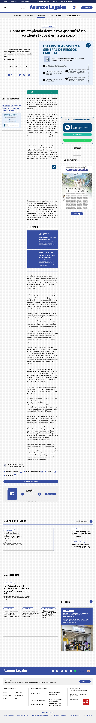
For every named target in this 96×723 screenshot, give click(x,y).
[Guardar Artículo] (11, 75)
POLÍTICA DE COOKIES (37, 704)
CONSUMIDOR (41, 15)
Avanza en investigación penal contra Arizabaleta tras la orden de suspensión (30, 614)
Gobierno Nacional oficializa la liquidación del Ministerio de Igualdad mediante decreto (48, 614)
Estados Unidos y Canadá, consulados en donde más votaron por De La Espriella (81, 546)
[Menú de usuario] (74, 8)
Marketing (14, 1)
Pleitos (65, 602)
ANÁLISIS (58, 15)
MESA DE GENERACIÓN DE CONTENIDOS (54, 693)
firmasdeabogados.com (59, 715)
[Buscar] (13, 7)
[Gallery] (31, 493)
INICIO (5, 693)
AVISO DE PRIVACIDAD (54, 697)
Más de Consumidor (15, 521)
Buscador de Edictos (73, 15)
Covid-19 (50, 472)
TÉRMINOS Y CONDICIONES (38, 700)
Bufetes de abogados (26, 1)
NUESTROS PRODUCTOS (37, 697)
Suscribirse (87, 7)
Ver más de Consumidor (84, 521)
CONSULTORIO (29, 15)
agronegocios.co (22, 715)
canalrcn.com (75, 715)
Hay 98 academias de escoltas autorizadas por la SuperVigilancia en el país (16, 590)
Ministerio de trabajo (12, 472)
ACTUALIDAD (17, 15)
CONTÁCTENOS (35, 693)
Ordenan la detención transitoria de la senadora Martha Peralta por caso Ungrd (11, 614)
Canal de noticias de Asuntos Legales (42, 92)
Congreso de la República (66, 1)
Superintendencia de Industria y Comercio (46, 1)
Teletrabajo (9, 475)
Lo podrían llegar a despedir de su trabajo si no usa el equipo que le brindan (13, 535)
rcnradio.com (87, 715)
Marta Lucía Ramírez (33, 472)
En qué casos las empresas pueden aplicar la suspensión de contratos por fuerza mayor (11, 107)
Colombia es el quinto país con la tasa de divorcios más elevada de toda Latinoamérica (81, 534)
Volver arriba (84, 671)
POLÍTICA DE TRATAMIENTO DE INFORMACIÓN (56, 700)
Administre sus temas (31, 481)
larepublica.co (9, 715)
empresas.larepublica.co (40, 715)
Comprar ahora (77, 134)
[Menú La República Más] (4, 7)
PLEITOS (50, 15)
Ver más (77, 214)
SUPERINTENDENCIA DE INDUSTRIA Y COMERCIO (55, 704)
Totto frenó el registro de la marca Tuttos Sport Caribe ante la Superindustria (75, 614)
